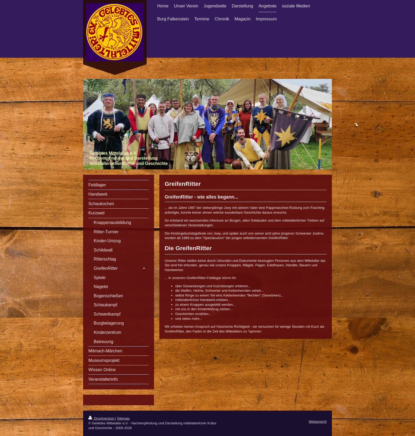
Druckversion (101, 418)
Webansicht (318, 422)
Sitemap (123, 418)
